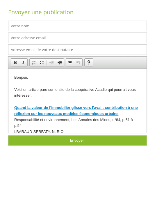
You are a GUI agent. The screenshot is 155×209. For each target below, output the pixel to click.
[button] (15, 62)
